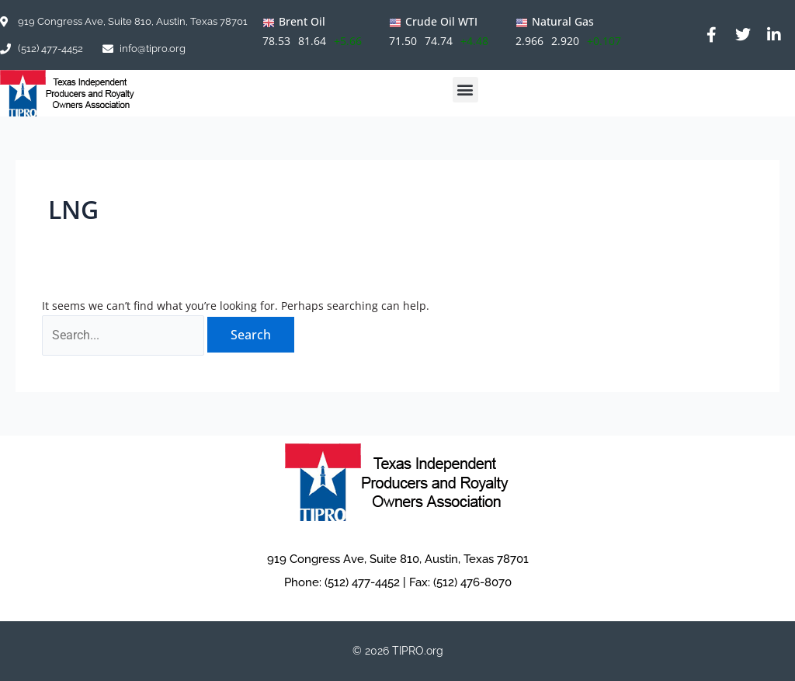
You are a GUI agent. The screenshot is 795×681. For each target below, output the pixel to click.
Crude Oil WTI (441, 21)
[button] (465, 89)
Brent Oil (302, 21)
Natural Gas (563, 21)
